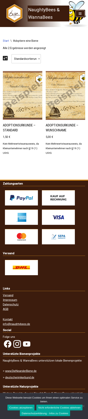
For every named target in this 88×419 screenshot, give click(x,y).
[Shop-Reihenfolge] (26, 58)
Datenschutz (11, 304)
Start (6, 40)
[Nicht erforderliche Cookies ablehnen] (83, 406)
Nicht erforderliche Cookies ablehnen (59, 407)
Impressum (10, 300)
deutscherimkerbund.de (19, 377)
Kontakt (8, 319)
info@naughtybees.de (16, 324)
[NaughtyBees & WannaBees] (36, 13)
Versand (8, 295)
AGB (5, 309)
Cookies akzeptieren (21, 407)
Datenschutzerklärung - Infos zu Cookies (45, 413)
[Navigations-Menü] (80, 13)
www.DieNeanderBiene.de (21, 371)
